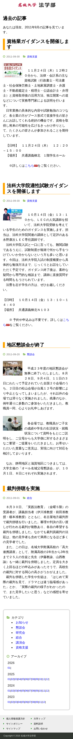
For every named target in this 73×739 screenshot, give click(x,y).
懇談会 (31, 354)
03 (16, 679)
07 (29, 679)
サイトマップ (11, 728)
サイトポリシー (12, 723)
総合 (29, 498)
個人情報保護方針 (13, 718)
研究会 (20, 632)
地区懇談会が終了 (25, 344)
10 (40, 679)
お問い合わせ (38, 728)
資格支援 (32, 56)
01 (9, 667)
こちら (29, 165)
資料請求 (36, 723)
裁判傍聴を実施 (23, 488)
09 (36, 679)
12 (47, 679)
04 (19, 679)
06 (26, 679)
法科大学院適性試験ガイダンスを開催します (37, 188)
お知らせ (22, 622)
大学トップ (37, 718)
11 (43, 679)
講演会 (20, 642)
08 (33, 679)
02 (12, 679)
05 (22, 679)
